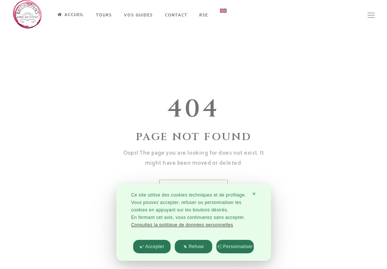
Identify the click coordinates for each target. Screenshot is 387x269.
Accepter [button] (151, 247)
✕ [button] (254, 194)
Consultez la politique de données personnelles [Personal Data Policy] (182, 225)
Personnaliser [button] (235, 247)
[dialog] (193, 222)
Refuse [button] (193, 247)
